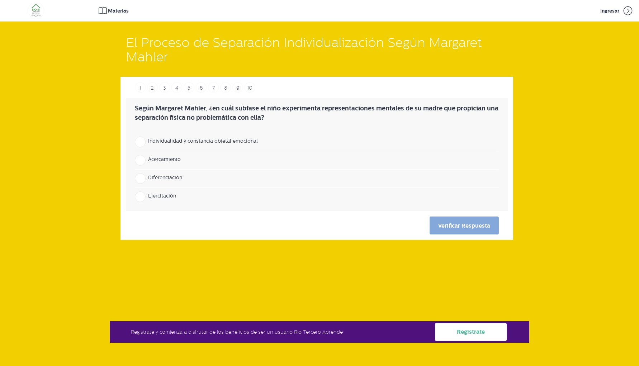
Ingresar (617, 10)
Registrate (471, 331)
